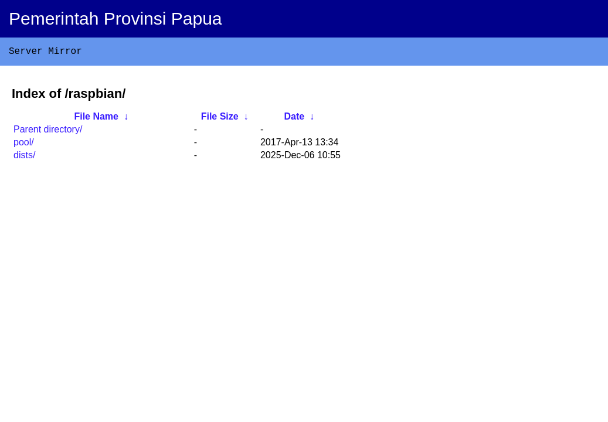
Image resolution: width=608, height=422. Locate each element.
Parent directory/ (47, 132)
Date (294, 119)
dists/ (24, 157)
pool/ (23, 144)
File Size (220, 119)
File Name (96, 119)
